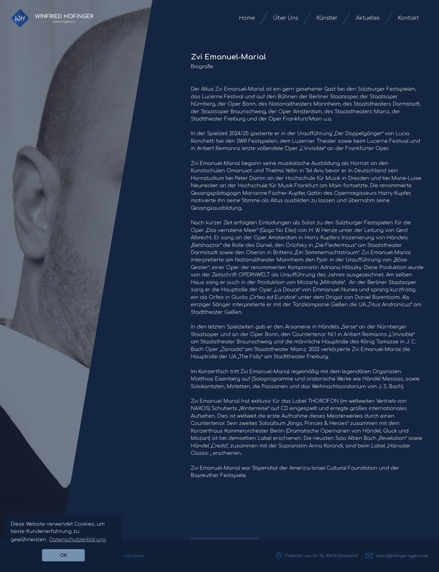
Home (247, 18)
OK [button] (63, 555)
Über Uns (285, 18)
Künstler (326, 18)
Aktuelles (368, 18)
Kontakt (408, 18)
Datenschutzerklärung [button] (77, 539)
